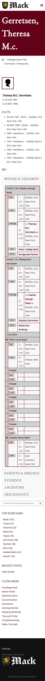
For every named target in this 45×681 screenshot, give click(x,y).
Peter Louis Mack (18, 339)
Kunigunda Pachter (28, 254)
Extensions (7, 603)
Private (12, 370)
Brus (5, 548)
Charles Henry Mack (19, 437)
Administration (10, 595)
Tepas (6, 535)
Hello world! (8, 571)
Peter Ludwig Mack (28, 249)
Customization (9, 599)
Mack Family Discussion (13, 654)
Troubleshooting (10, 620)
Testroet (7, 527)
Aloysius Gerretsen (28, 320)
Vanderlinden (10, 552)
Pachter (7, 543)
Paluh (6, 531)
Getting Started (10, 607)
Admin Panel (8, 591)
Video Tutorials (10, 624)
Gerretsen (8, 539)
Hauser (6, 556)
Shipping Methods (11, 612)
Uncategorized (9, 587)
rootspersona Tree (17, 59)
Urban (6, 523)
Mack (6, 519)
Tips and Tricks (10, 616)
